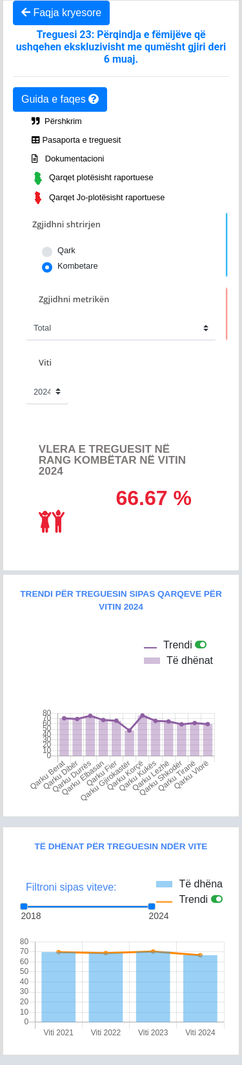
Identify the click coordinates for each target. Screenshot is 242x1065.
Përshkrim (57, 121)
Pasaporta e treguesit (76, 140)
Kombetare (77, 266)
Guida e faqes (60, 99)
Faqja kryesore (61, 12)
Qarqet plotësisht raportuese (93, 178)
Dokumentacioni (68, 158)
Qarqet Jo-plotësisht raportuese (98, 197)
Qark (66, 250)
